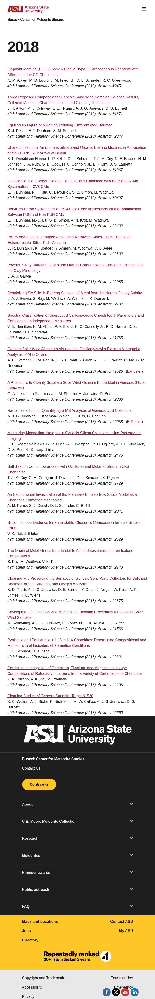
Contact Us (31, 768)
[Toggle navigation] (144, 9)
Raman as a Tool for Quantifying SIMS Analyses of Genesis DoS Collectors (69, 411)
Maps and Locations (40, 921)
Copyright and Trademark (43, 978)
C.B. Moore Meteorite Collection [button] (77, 821)
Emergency (123, 987)
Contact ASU (121, 921)
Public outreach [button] (77, 889)
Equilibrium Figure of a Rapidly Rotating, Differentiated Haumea (60, 125)
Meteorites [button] (77, 855)
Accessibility (32, 987)
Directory (30, 940)
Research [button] (77, 838)
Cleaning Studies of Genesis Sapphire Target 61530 (50, 696)
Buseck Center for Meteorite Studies (35, 19)
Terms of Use (122, 978)
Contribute (39, 784)
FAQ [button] (77, 906)
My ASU (126, 931)
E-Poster (134, 371)
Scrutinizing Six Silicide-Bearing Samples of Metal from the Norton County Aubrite (74, 293)
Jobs (26, 931)
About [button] (77, 804)
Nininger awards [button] (77, 872)
